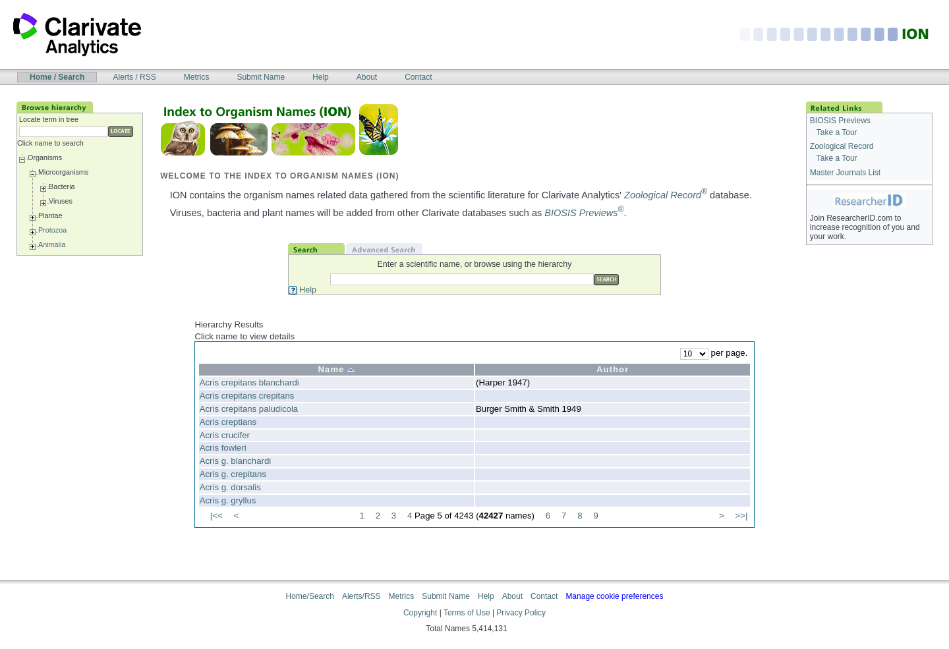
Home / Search (57, 77)
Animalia (51, 244)
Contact (418, 77)
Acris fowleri (223, 448)
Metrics (197, 77)
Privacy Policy (521, 612)
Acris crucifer (225, 435)
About (367, 77)
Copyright (420, 612)
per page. (713, 353)
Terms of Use (467, 612)
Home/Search (310, 596)
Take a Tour (837, 132)
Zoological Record (665, 195)
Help (320, 77)
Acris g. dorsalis (230, 487)
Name (336, 369)
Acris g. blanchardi (235, 461)
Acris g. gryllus (228, 500)
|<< (216, 516)
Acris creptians (228, 422)
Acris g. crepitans (233, 474)
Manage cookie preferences (614, 596)
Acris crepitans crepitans (247, 396)
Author (612, 369)
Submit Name (261, 77)
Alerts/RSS (361, 596)
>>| (741, 516)
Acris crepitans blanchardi (249, 382)
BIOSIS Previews (583, 213)
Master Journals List (845, 172)
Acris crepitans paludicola (249, 409)
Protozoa (52, 230)
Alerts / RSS (134, 77)
